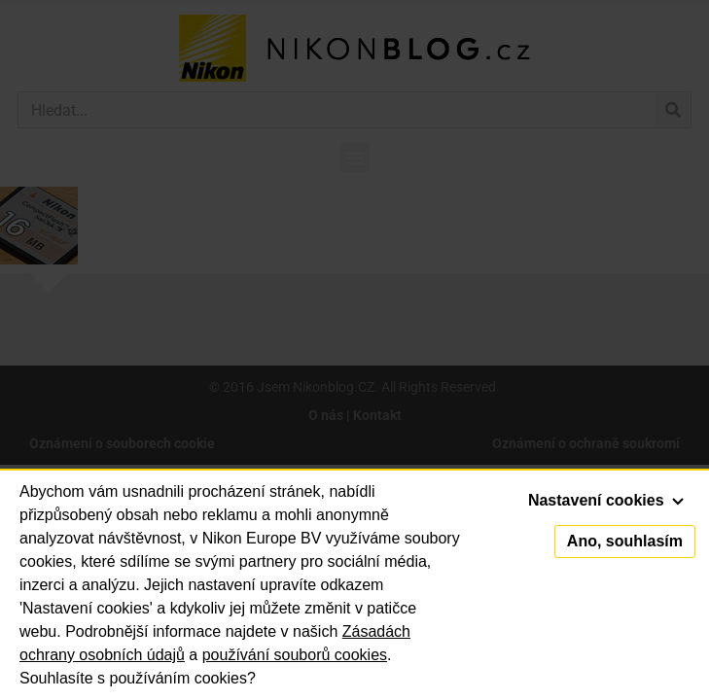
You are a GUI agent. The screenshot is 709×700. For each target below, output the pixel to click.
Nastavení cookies (606, 500)
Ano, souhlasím (625, 541)
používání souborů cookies (294, 655)
